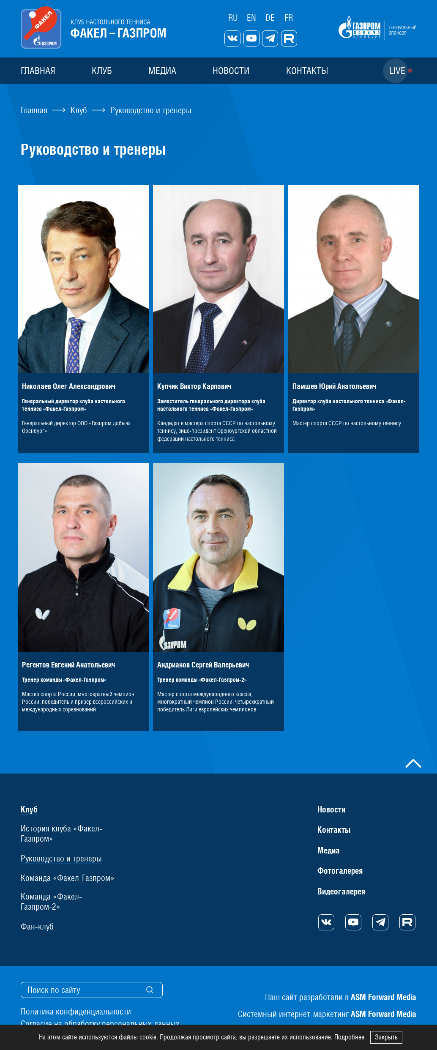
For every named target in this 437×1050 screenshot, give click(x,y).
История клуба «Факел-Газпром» (61, 833)
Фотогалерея (340, 870)
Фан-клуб (37, 926)
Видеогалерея (341, 891)
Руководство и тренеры (61, 858)
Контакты (307, 70)
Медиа (162, 70)
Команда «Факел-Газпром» (68, 878)
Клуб (102, 70)
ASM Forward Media (383, 997)
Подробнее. (350, 1037)
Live (397, 70)
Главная (38, 70)
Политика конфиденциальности (76, 1011)
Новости (231, 70)
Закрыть (386, 1037)
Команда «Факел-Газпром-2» (51, 901)
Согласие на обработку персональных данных (100, 1024)
